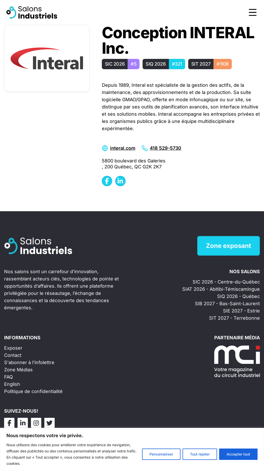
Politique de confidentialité (33, 391)
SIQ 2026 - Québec (238, 296)
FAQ (8, 377)
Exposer (13, 348)
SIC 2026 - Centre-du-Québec (226, 282)
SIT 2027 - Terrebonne (234, 318)
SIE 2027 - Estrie (241, 310)
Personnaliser (161, 454)
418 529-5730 (165, 148)
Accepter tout (238, 454)
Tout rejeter (200, 454)
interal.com (122, 148)
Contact (12, 355)
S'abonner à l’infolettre (29, 362)
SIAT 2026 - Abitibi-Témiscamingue (221, 289)
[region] (132, 449)
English (12, 384)
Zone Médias (18, 369)
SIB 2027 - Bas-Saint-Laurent (227, 303)
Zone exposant (228, 245)
